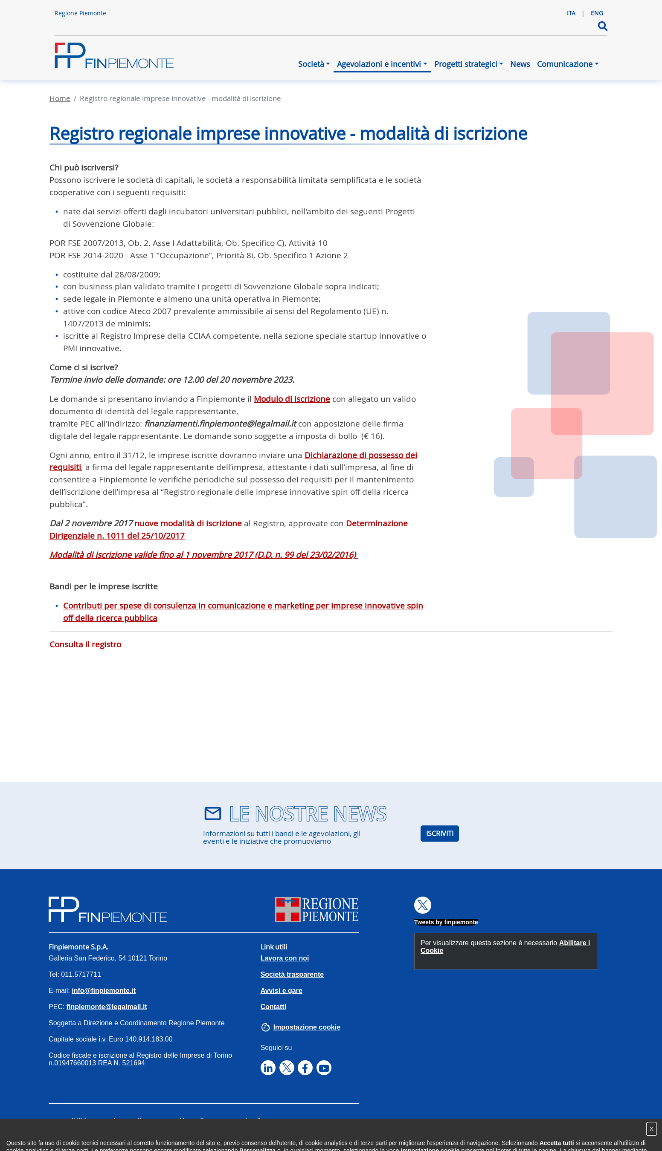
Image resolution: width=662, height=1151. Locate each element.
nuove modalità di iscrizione (188, 523)
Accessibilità (69, 1120)
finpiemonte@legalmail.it (107, 1006)
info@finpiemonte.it (104, 990)
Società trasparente (292, 974)
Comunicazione (564, 64)
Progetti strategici (465, 64)
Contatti (273, 1006)
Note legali (245, 1120)
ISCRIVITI (439, 833)
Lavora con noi (285, 958)
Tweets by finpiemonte (446, 922)
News (520, 64)
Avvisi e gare (281, 990)
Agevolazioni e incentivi (379, 64)
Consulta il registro (85, 644)
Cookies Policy (189, 1120)
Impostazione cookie (306, 1027)
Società (311, 64)
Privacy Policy (127, 1120)
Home (59, 98)
